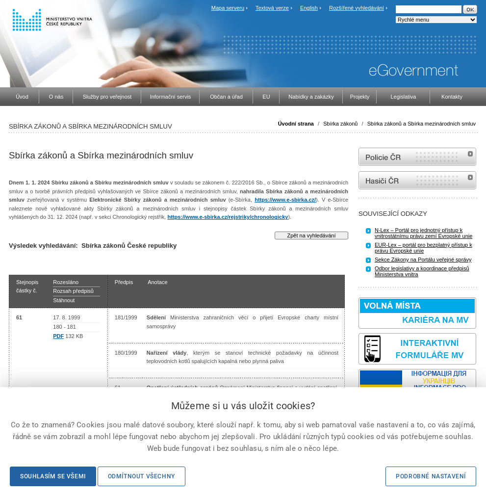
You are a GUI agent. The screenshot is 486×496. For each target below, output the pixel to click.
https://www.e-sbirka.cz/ (285, 200)
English (309, 8)
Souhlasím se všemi (53, 476)
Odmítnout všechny (141, 476)
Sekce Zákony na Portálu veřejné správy (423, 259)
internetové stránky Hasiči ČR (417, 180)
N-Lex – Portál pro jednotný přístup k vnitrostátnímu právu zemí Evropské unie (423, 233)
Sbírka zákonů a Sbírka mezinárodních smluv (421, 124)
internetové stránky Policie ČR (417, 157)
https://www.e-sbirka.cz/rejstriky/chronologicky (227, 217)
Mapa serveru (227, 8)
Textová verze (272, 8)
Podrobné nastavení (431, 476)
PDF (58, 336)
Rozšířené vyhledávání (356, 8)
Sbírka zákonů (340, 124)
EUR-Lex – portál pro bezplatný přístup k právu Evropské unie (423, 248)
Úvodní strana (296, 124)
